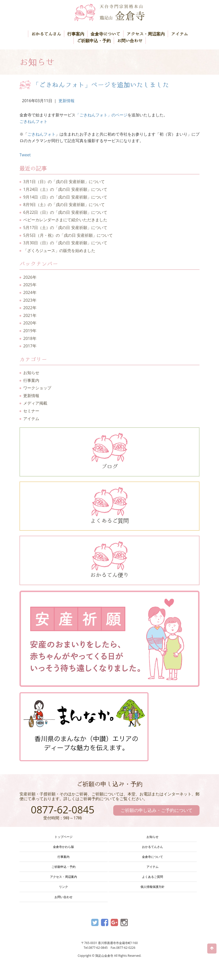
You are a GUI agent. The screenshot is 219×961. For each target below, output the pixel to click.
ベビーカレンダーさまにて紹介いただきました (65, 220)
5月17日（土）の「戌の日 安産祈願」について (65, 227)
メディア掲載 (35, 403)
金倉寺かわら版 (63, 847)
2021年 (29, 315)
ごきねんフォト (34, 121)
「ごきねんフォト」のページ (102, 115)
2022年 (29, 307)
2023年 (29, 300)
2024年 (29, 292)
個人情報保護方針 (152, 887)
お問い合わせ (129, 40)
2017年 (29, 346)
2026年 (29, 277)
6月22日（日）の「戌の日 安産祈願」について (65, 212)
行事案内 (75, 34)
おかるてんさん (46, 34)
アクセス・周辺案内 (145, 34)
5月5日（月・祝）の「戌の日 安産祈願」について (68, 235)
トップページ (63, 837)
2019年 (29, 330)
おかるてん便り (109, 559)
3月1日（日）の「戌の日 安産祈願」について (64, 181)
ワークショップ (37, 388)
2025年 (29, 284)
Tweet (25, 155)
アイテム (179, 34)
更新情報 (66, 100)
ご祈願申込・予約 (94, 40)
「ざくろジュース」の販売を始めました (59, 250)
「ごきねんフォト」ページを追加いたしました (100, 84)
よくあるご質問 (109, 505)
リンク (63, 887)
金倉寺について (105, 34)
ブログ (109, 451)
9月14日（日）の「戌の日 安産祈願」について (65, 197)
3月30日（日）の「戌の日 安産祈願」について (65, 242)
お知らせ (31, 372)
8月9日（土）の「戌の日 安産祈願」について (64, 204)
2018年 (29, 338)
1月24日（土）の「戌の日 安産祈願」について (65, 189)
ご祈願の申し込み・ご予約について (156, 810)
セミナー (31, 411)
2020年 (29, 323)
